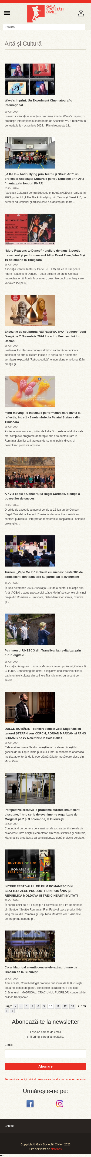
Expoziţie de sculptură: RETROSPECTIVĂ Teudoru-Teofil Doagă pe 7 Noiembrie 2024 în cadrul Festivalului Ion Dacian (45, 336)
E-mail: (9, 1044)
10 (50, 1006)
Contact (9, 1126)
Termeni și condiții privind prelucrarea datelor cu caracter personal (45, 1079)
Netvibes (56, 1149)
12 (65, 1006)
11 (58, 1006)
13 (72, 1006)
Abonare (45, 1066)
